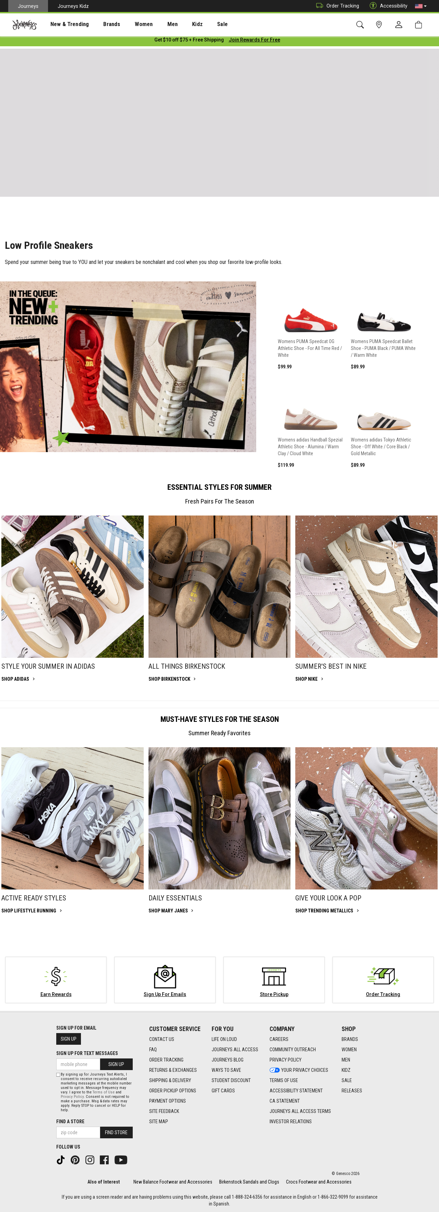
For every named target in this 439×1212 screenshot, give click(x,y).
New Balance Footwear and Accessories (172, 1182)
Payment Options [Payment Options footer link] (167, 1101)
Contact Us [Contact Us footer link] (161, 1039)
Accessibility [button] (386, 6)
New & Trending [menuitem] (63, 24)
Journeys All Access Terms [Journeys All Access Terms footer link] (300, 1111)
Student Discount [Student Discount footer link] (231, 1080)
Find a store (70, 1121)
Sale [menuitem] (198, 24)
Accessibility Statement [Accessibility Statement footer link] (296, 1091)
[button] (421, 6)
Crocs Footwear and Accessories (319, 1182)
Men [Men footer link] (346, 1060)
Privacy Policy (72, 1096)
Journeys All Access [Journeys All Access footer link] (235, 1050)
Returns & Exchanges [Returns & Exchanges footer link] (173, 1070)
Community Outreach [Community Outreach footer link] (293, 1050)
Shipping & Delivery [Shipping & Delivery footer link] (170, 1080)
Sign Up (68, 1039)
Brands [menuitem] (101, 24)
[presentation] (63, 24)
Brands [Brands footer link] (350, 1039)
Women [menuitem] (129, 24)
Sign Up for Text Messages (87, 1053)
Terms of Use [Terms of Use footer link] (284, 1080)
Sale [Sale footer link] (347, 1080)
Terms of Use (104, 1092)
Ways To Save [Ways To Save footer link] (226, 1070)
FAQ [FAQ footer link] (153, 1050)
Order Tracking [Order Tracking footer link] (166, 1060)
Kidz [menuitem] (176, 24)
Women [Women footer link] (349, 1050)
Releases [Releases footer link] (352, 1091)
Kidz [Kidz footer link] (346, 1070)
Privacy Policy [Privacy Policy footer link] (285, 1060)
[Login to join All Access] (189, 41)
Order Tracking (336, 6)
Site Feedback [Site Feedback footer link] (164, 1111)
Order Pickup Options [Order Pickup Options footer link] (172, 1091)
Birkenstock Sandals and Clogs (249, 1182)
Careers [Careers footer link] (279, 1039)
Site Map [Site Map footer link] (158, 1122)
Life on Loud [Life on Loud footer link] (224, 1039)
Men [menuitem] (154, 24)
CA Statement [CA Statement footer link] (285, 1101)
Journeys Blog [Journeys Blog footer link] (228, 1060)
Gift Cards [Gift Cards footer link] (223, 1091)
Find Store (116, 1132)
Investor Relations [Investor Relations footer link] (291, 1122)
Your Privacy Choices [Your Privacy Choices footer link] (299, 1070)
